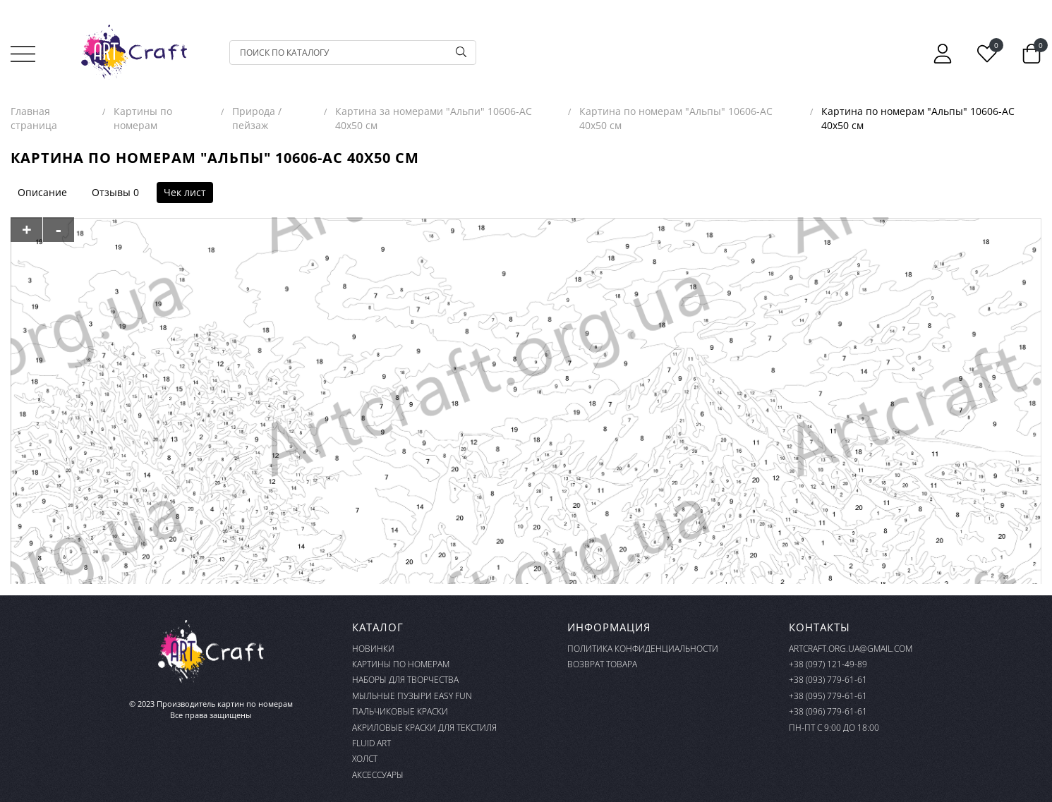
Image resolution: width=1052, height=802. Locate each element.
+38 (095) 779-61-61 (828, 696)
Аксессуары (378, 775)
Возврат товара (602, 664)
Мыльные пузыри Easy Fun (412, 696)
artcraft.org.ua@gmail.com (850, 649)
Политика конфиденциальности (642, 649)
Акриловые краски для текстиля (424, 728)
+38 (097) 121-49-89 (828, 664)
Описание (42, 192)
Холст (364, 759)
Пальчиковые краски (400, 711)
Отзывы (111, 192)
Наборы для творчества (405, 680)
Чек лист (185, 192)
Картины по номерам (400, 664)
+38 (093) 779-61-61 (828, 680)
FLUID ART (371, 743)
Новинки (373, 649)
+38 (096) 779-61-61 (828, 711)
